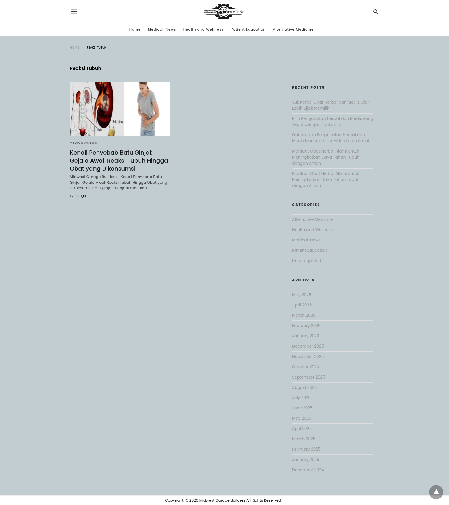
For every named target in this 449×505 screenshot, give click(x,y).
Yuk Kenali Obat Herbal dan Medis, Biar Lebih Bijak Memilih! (330, 105)
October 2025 (305, 367)
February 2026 (306, 325)
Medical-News (162, 29)
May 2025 (301, 418)
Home (135, 29)
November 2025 (308, 356)
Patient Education (248, 29)
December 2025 (308, 346)
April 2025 (302, 428)
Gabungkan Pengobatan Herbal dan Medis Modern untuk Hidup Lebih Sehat (330, 138)
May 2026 (301, 295)
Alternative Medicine (293, 29)
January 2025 (305, 459)
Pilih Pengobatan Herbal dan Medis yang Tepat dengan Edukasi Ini (332, 121)
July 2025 (301, 398)
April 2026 (302, 305)
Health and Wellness (203, 29)
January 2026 (305, 336)
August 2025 (304, 387)
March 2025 (304, 439)
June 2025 (302, 408)
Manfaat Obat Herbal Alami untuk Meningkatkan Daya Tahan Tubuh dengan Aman (325, 157)
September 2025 (308, 377)
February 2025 (306, 449)
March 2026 (304, 315)
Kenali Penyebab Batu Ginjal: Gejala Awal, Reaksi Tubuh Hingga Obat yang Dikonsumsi (119, 160)
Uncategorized (306, 261)
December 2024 (308, 470)
